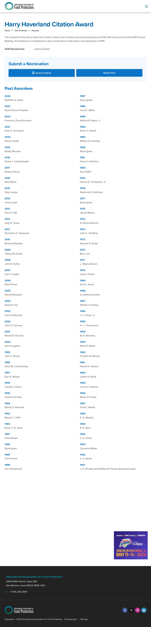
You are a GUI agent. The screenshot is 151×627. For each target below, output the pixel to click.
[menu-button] (146, 6)
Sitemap (84, 619)
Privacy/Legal (70, 619)
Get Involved (21, 30)
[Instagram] (137, 610)
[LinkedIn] (143, 610)
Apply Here (109, 73)
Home (7, 30)
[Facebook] (124, 610)
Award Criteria (43, 73)
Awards (35, 30)
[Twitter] (131, 610)
